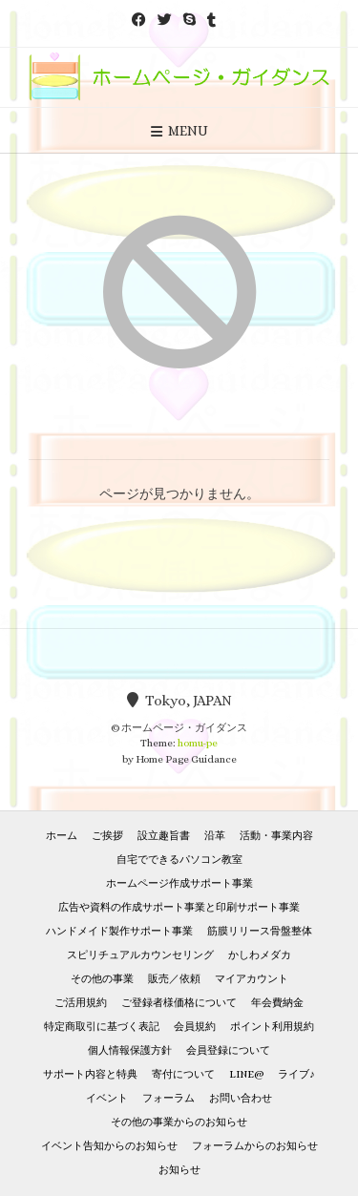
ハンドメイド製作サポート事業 (119, 931)
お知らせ (179, 1170)
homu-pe (198, 743)
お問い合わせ (240, 1098)
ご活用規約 (80, 1003)
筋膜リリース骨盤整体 (259, 931)
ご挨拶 (107, 835)
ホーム (61, 835)
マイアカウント (251, 979)
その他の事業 (102, 979)
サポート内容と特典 (90, 1074)
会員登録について (228, 1050)
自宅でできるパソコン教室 (179, 859)
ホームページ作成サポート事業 (179, 883)
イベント (107, 1098)
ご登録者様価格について (179, 1003)
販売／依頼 (174, 979)
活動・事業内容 (276, 835)
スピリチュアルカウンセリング (140, 955)
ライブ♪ (296, 1074)
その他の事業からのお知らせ (179, 1122)
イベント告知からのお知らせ (109, 1146)
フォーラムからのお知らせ (255, 1146)
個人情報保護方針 (130, 1050)
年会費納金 (277, 1003)
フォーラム (168, 1098)
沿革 (214, 835)
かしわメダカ (259, 955)
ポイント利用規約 (272, 1026)
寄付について (183, 1074)
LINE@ (246, 1074)
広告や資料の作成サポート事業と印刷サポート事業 (179, 907)
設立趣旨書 (163, 835)
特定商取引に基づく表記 (101, 1026)
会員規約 (195, 1026)
